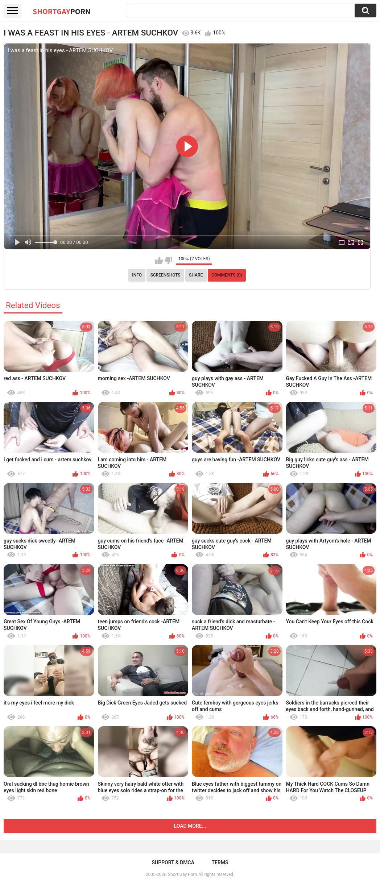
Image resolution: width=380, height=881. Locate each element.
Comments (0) (226, 275)
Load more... (190, 826)
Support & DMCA (173, 862)
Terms (219, 862)
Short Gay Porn (182, 874)
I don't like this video (168, 260)
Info (137, 275)
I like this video (159, 260)
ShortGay (62, 11)
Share (196, 275)
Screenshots (165, 275)
